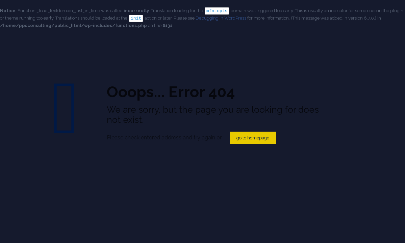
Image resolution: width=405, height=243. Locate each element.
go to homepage (252, 137)
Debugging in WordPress (221, 17)
